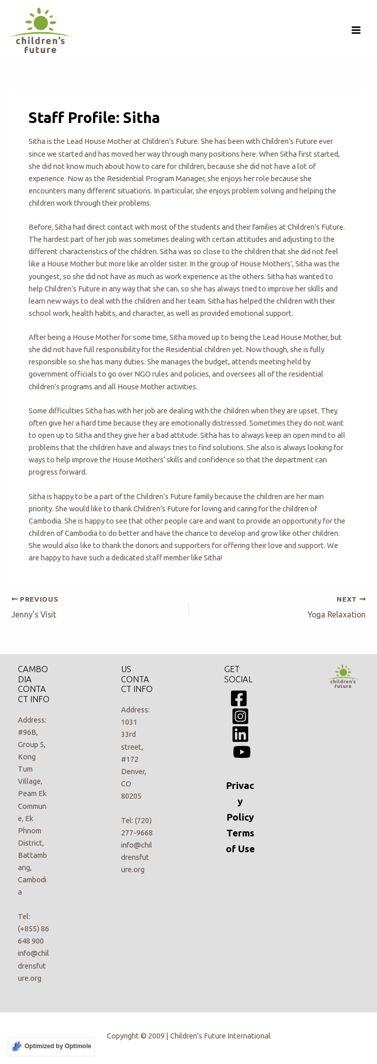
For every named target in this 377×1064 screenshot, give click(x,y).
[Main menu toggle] (356, 30)
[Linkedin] (240, 734)
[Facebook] (239, 698)
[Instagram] (240, 716)
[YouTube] (242, 752)
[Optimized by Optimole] (51, 1046)
